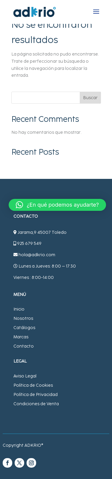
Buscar (90, 98)
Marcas (20, 337)
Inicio (18, 309)
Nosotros (23, 318)
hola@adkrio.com (37, 255)
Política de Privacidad (35, 394)
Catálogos (24, 328)
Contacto (23, 346)
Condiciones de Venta (36, 404)
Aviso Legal (24, 376)
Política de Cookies (33, 385)
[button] (57, 205)
